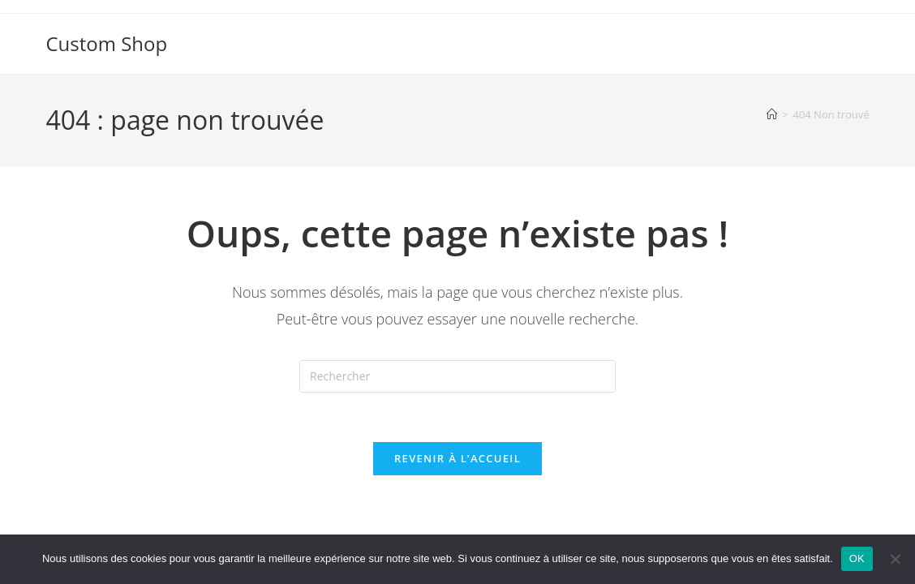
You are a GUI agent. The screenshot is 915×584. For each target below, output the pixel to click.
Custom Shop (106, 43)
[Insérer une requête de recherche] (457, 376)
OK (857, 558)
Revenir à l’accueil (457, 458)
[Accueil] (772, 114)
